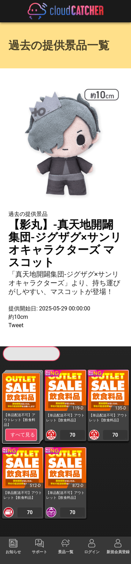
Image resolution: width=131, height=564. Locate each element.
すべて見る (22, 434)
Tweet (15, 325)
